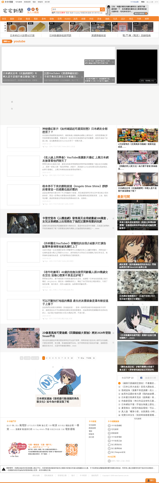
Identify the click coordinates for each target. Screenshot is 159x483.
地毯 (66, 319)
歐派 (54, 425)
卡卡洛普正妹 (116, 441)
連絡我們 (94, 475)
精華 (147, 19)
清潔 (70, 319)
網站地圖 (36, 475)
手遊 (47, 429)
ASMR (71, 204)
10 (72, 358)
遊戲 (107, 19)
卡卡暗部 (83, 475)
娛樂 (83, 19)
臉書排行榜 (147, 377)
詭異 (76, 19)
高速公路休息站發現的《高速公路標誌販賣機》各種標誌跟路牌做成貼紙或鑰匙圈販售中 (137, 225)
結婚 (68, 290)
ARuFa (41, 429)
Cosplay (77, 13)
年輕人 (55, 290)
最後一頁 (94, 358)
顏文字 (9, 426)
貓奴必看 (70, 425)
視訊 (54, 175)
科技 (91, 19)
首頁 (4, 19)
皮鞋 (66, 204)
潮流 (131, 19)
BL (13, 425)
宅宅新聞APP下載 (37, 9)
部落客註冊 (62, 475)
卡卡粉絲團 (134, 2)
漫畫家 (18, 429)
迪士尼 (45, 425)
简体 (142, 2)
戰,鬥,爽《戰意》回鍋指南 (137, 35)
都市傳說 (61, 425)
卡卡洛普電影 (116, 437)
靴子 (63, 204)
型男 (60, 19)
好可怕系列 (31, 425)
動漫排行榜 (27, 429)
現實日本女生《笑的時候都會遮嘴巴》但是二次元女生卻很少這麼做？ (139, 415)
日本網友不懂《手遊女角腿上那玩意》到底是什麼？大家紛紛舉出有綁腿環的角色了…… (139, 404)
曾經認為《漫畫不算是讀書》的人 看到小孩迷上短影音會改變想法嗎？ (139, 390)
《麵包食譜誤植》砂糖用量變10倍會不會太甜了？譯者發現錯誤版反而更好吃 (136, 368)
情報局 (40, 2)
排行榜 (47, 2)
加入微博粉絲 (116, 448)
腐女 (17, 425)
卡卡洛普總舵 (116, 425)
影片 (51, 204)
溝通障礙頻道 (98, 35)
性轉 (39, 425)
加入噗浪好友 (33, 9)
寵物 (52, 19)
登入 (152, 480)
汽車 (139, 19)
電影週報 (70, 429)
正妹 (20, 19)
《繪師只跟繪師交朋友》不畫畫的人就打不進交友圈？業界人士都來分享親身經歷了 (139, 383)
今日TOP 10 (127, 378)
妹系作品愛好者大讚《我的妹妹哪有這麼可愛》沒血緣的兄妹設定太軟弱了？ (139, 394)
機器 (63, 319)
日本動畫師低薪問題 (60, 35)
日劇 (63, 429)
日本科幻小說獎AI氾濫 (22, 35)
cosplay (12, 429)
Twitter (63, 147)
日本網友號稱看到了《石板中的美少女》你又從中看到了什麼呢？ (137, 297)
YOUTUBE (57, 147)
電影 (34, 2)
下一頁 (80, 358)
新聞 (113, 461)
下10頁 (88, 358)
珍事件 (62, 13)
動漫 (28, 19)
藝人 (51, 290)
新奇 (44, 19)
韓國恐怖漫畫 (85, 13)
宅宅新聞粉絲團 (29, 9)
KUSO (68, 19)
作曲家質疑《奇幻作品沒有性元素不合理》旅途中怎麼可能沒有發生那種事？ (139, 401)
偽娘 (71, 13)
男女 (72, 290)
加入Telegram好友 (118, 452)
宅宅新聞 (18, 2)
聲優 (58, 13)
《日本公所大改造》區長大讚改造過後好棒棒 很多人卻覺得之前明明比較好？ (139, 387)
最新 (12, 19)
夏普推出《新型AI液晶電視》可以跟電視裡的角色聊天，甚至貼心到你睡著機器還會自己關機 (139, 408)
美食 (99, 19)
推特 (68, 147)
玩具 (115, 19)
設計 (123, 19)
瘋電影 (23, 425)
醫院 (72, 261)
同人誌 (99, 13)
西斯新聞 (27, 2)
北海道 (72, 147)
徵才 (73, 475)
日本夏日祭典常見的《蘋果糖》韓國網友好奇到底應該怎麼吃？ (139, 397)
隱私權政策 (48, 475)
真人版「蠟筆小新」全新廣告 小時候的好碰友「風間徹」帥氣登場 (139, 411)
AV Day (36, 429)
